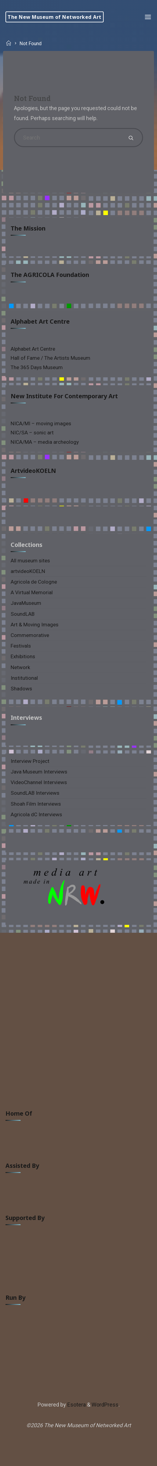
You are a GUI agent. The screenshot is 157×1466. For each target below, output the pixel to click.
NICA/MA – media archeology (45, 442)
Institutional (24, 678)
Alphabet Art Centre (40, 321)
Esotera (76, 1404)
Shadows (21, 689)
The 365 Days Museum (37, 367)
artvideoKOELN (33, 471)
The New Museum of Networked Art (55, 17)
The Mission (28, 228)
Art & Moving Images (34, 625)
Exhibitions (23, 656)
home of (18, 1113)
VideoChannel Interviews (39, 782)
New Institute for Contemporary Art (64, 396)
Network (20, 667)
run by (15, 1297)
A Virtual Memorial (32, 592)
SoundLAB (23, 614)
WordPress (105, 1404)
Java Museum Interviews (39, 772)
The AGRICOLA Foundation (50, 275)
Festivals (21, 646)
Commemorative (30, 635)
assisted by (22, 1165)
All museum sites (30, 561)
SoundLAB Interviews (35, 793)
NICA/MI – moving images (41, 423)
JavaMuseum (26, 603)
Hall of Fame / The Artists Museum (50, 358)
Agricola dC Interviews (36, 814)
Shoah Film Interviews (36, 804)
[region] (78, 892)
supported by (25, 1218)
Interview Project (30, 761)
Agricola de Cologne (34, 582)
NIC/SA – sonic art (32, 433)
